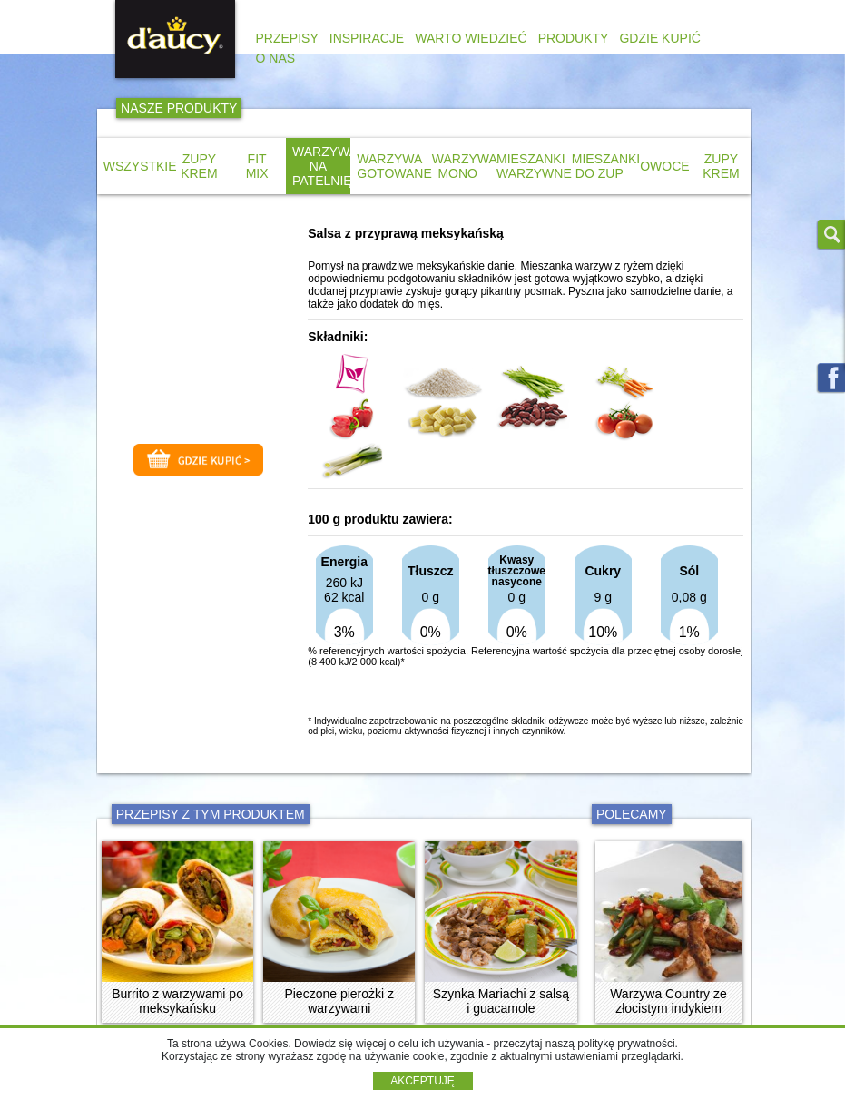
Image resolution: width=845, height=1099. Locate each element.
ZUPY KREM (199, 166)
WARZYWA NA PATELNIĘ (325, 166)
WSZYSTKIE (140, 166)
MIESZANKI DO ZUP (606, 166)
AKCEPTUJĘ (422, 1080)
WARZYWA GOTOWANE (394, 166)
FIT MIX (257, 166)
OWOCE (664, 166)
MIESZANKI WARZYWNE (534, 166)
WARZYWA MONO (464, 166)
